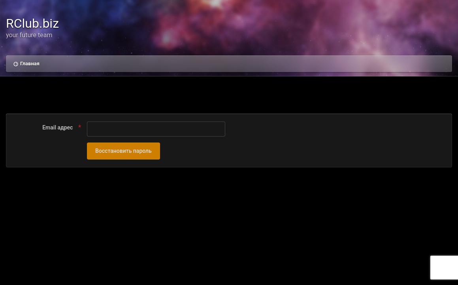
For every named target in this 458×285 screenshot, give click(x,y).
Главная (30, 63)
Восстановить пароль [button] (123, 151)
